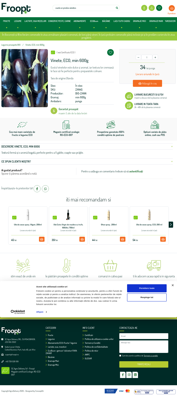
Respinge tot (146, 377)
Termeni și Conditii (91, 343)
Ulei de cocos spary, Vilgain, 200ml (28, 224)
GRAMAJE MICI (139, 25)
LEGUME (17, 25)
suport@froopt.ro (12, 354)
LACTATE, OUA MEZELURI (35, 25)
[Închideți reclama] (173, 365)
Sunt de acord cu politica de (89, 309)
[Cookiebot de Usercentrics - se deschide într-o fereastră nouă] (18, 392)
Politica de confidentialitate (95, 346)
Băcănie (50, 357)
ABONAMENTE (80, 25)
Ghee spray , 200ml (109, 224)
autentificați (136, 171)
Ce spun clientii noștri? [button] (87, 161)
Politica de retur (90, 350)
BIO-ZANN (80, 93)
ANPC (86, 354)
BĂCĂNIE (106, 25)
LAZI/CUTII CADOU (122, 25)
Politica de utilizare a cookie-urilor (98, 339)
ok (112, 300)
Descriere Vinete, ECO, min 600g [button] (87, 146)
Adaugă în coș (147, 83)
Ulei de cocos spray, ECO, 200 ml (149, 224)
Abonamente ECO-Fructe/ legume (61, 343)
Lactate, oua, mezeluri (56, 346)
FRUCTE (6, 25)
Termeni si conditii (102, 309)
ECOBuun (94, 25)
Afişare (39, 391)
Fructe (49, 335)
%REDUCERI (170, 21)
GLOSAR (87, 358)
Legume (50, 339)
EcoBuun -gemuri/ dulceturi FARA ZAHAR (61, 352)
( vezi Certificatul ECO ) (66, 52)
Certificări (88, 335)
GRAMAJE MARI (156, 25)
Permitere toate (147, 368)
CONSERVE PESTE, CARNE (59, 25)
